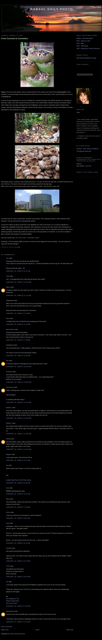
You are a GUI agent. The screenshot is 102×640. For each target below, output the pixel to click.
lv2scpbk (9, 548)
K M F (8, 566)
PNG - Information (82, 46)
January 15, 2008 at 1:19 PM (18, 313)
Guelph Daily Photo (12, 480)
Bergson (8, 454)
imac (7, 488)
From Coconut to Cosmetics (14, 38)
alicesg (8, 439)
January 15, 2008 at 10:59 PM (18, 382)
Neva (7, 318)
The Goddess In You (12, 598)
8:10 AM (17, 247)
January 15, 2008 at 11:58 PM (18, 434)
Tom (7, 258)
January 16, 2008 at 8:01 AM (18, 518)
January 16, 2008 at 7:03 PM (18, 606)
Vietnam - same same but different (87, 148)
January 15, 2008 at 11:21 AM (18, 295)
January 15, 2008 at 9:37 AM (18, 271)
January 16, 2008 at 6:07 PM (18, 576)
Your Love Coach (11, 603)
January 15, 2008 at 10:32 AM (18, 282)
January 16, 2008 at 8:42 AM (18, 543)
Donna (8, 512)
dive (7, 360)
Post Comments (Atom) (17, 634)
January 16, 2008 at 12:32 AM (18, 449)
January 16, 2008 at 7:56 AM (18, 507)
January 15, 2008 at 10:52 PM (18, 366)
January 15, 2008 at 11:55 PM (18, 418)
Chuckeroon (10, 387)
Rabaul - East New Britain (84, 38)
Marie (8, 499)
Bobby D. (9, 407)
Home (37, 630)
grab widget (80, 166)
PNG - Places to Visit (83, 41)
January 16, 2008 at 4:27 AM (18, 460)
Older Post (69, 630)
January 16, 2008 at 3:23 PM (18, 561)
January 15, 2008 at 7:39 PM (18, 340)
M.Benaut (9, 371)
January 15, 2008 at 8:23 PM (18, 355)
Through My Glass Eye (83, 151)
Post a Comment (6, 626)
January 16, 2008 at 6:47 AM (18, 494)
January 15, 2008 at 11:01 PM (18, 402)
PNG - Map (80, 43)
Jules (7, 276)
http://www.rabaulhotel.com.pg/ (86, 58)
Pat (7, 465)
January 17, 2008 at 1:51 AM (18, 622)
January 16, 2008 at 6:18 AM (18, 483)
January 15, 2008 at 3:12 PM (18, 324)
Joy (7, 581)
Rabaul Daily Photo (51, 9)
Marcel (8, 287)
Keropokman (10, 611)
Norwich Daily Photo (24, 589)
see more (88, 166)
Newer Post (5, 630)
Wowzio (78, 164)
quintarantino (10, 329)
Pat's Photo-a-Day (25, 480)
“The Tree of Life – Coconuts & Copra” (27, 238)
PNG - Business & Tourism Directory (88, 48)
